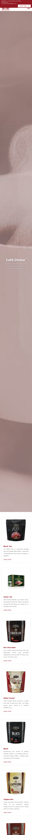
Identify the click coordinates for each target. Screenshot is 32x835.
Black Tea (7, 546)
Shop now (23, 6)
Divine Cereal (9, 698)
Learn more (7, 559)
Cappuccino (8, 799)
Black (5, 749)
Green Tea (7, 597)
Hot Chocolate (9, 647)
